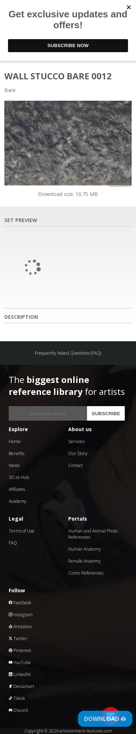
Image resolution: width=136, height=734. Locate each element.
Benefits (16, 453)
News (14, 465)
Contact (75, 465)
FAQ (13, 543)
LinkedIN (20, 674)
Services (76, 441)
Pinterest (20, 650)
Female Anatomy (84, 561)
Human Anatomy (84, 549)
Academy (17, 501)
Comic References (85, 573)
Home (15, 441)
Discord (18, 710)
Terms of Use (21, 531)
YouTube (20, 662)
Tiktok (17, 698)
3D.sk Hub (19, 477)
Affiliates (17, 489)
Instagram (21, 615)
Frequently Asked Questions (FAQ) (68, 353)
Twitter (18, 638)
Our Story (77, 453)
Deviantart (21, 686)
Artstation (20, 627)
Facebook (20, 603)
